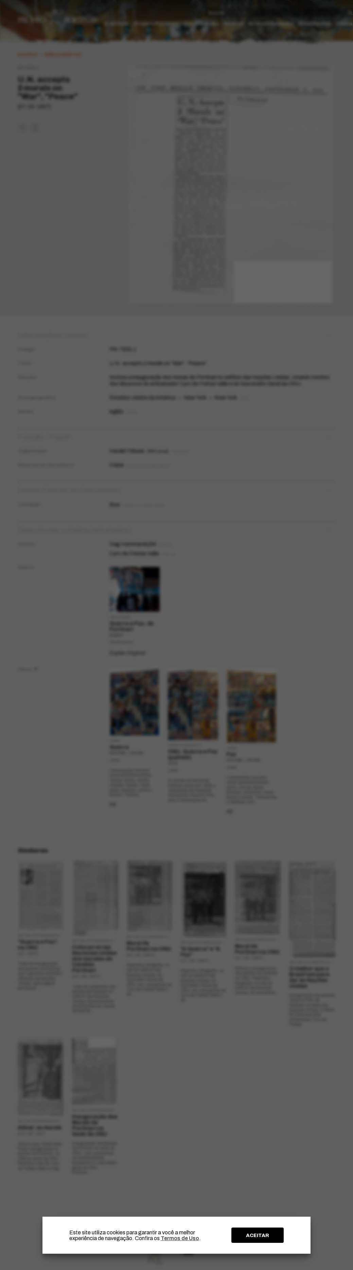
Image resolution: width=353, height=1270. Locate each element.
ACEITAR (257, 1235)
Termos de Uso (180, 1238)
